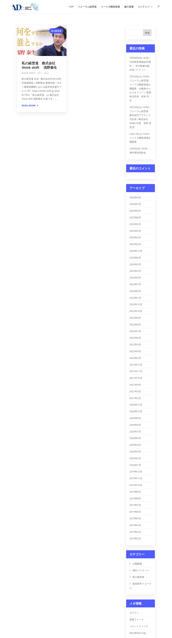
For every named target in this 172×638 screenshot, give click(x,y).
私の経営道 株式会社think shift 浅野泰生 (39, 65)
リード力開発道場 (110, 6)
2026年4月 (135, 197)
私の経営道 (56, 31)
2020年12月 (136, 404)
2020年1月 (135, 465)
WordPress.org (138, 632)
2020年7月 (135, 431)
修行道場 (129, 6)
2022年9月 (135, 317)
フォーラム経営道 (87, 6)
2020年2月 (135, 458)
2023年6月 (135, 291)
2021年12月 (136, 364)
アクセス (162, 6)
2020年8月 (135, 424)
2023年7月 (135, 284)
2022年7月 (135, 331)
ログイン (134, 612)
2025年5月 (135, 230)
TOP (71, 6)
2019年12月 (136, 471)
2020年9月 (135, 418)
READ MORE (28, 105)
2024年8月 (135, 257)
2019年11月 (136, 478)
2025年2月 (135, 244)
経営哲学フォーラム (140, 585)
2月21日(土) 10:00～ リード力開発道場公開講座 (140, 138)
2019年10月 (136, 485)
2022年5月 (135, 344)
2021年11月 (136, 371)
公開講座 (137, 563)
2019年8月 (135, 498)
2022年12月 (136, 304)
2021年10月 (136, 378)
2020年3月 (135, 451)
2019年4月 (135, 525)
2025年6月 (135, 224)
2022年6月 (135, 337)
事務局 (32, 72)
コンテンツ (143, 6)
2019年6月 (135, 511)
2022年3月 (135, 358)
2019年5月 (135, 518)
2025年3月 (135, 237)
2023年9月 (135, 277)
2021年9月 (135, 384)
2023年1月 (135, 297)
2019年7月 (135, 505)
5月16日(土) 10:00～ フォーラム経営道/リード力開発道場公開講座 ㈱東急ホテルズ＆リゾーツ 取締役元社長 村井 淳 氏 (140, 88)
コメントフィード (139, 626)
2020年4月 (135, 444)
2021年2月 (135, 398)
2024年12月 (136, 250)
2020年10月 (136, 411)
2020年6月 (135, 438)
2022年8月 (135, 324)
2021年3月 (135, 391)
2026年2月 (135, 204)
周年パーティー (141, 570)
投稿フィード (137, 619)
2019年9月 (135, 491)
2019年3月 (135, 531)
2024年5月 (135, 264)
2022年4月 (135, 351)
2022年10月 (136, 311)
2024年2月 (135, 270)
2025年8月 (135, 217)
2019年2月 (135, 538)
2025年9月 (135, 210)
